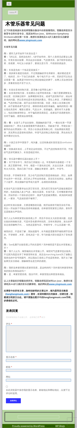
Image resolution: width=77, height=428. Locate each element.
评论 (9, 323)
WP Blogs (60, 425)
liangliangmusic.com (17, 293)
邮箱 (9, 366)
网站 (8, 376)
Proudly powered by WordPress (28, 425)
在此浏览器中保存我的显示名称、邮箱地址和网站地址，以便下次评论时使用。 (38, 391)
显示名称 (11, 357)
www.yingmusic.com (30, 40)
